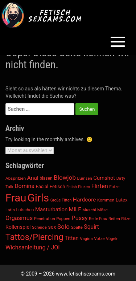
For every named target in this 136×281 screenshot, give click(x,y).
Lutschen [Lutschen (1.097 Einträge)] (25, 209)
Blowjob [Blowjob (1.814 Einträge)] (65, 177)
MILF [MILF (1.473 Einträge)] (75, 209)
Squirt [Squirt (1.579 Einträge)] (91, 226)
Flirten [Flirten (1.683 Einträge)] (99, 186)
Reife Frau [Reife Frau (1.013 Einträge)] (98, 218)
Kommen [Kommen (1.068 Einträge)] (105, 200)
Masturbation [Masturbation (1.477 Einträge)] (51, 209)
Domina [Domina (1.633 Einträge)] (24, 186)
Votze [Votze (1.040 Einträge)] (99, 238)
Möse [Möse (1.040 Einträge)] (102, 209)
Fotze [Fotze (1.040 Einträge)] (114, 186)
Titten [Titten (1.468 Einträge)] (72, 238)
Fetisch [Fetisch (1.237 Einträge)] (57, 186)
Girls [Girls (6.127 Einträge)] (38, 198)
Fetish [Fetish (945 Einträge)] (71, 186)
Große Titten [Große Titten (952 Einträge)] (61, 200)
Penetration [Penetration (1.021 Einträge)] (44, 218)
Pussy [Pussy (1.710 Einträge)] (79, 218)
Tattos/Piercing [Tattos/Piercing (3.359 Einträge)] (34, 237)
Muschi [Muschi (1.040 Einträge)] (89, 209)
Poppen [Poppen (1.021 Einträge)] (63, 218)
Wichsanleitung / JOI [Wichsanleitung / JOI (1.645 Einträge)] (32, 247)
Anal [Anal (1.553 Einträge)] (32, 178)
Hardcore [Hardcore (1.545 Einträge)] (84, 199)
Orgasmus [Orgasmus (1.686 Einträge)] (19, 218)
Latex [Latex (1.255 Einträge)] (122, 200)
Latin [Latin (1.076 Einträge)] (10, 209)
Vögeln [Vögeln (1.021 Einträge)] (112, 238)
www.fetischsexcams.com (85, 274)
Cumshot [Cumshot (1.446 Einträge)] (104, 178)
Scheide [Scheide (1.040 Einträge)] (39, 227)
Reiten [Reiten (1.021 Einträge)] (114, 218)
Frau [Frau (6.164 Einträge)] (15, 198)
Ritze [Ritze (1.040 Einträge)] (126, 218)
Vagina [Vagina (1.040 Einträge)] (86, 238)
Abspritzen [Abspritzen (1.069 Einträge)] (15, 178)
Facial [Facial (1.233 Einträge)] (42, 186)
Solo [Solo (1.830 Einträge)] (63, 226)
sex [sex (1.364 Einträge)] (52, 227)
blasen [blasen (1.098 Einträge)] (46, 178)
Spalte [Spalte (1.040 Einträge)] (76, 227)
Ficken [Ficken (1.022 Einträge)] (84, 186)
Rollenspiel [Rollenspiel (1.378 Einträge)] (18, 227)
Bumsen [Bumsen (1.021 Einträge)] (84, 178)
